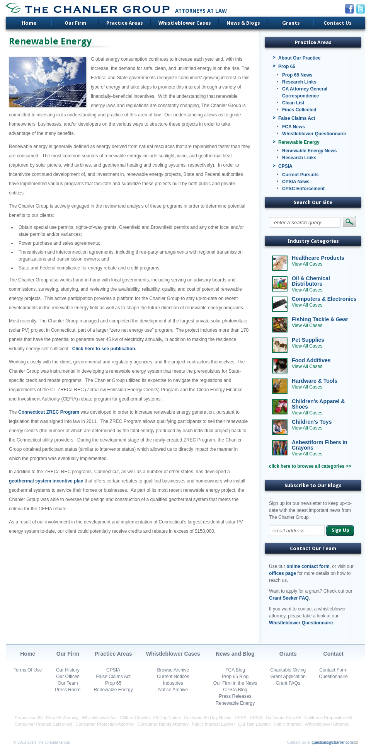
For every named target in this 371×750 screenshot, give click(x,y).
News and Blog (235, 654)
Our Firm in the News (235, 683)
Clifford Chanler (135, 717)
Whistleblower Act (99, 717)
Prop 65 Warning (62, 717)
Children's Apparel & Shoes (318, 404)
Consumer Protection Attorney (104, 724)
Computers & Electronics (324, 299)
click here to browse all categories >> (310, 466)
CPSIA (285, 166)
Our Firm (75, 23)
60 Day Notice (167, 717)
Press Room (67, 689)
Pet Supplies (308, 340)
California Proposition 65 (328, 717)
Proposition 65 (29, 717)
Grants (291, 23)
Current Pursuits (300, 174)
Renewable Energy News (309, 150)
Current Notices (173, 676)
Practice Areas (124, 23)
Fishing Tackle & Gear (320, 319)
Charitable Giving (288, 670)
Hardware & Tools (314, 381)
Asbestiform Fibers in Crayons (319, 445)
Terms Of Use (28, 670)
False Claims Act (296, 118)
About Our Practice (299, 58)
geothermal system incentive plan (46, 481)
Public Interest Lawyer (213, 724)
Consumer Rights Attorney (163, 724)
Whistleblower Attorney (327, 724)
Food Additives (311, 360)
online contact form (307, 566)
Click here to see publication (103, 348)
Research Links (299, 82)
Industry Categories (313, 241)
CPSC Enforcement (303, 188)
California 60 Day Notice (207, 717)
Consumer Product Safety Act (43, 724)
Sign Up (340, 530)
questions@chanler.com (332, 742)
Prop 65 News (297, 75)
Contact (333, 654)
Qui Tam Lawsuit (254, 724)
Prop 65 (286, 66)
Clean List (293, 103)
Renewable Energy (299, 142)
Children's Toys (312, 422)
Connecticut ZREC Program (48, 412)
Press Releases (235, 696)
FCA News (293, 127)
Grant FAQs (288, 683)
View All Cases (307, 264)
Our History (68, 670)
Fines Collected (299, 109)
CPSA (241, 717)
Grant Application (288, 676)
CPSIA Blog (235, 689)
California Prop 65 (283, 717)
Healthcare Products (318, 258)
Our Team (68, 683)
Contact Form (333, 670)
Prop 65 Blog (235, 676)
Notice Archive (173, 689)
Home (29, 23)
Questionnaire (333, 676)
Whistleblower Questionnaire (314, 133)
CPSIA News (296, 181)
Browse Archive (173, 670)
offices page (282, 573)
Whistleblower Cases (184, 23)
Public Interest (287, 724)
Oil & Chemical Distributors (311, 281)
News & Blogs (243, 23)
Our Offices (67, 676)
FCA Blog (235, 670)
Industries (173, 683)
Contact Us (337, 23)
